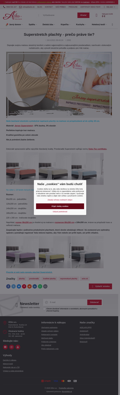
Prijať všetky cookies (60, 206)
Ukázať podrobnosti (60, 212)
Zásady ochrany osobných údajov (60, 200)
